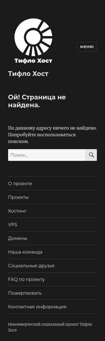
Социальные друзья (31, 265)
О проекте (20, 183)
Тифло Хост (28, 74)
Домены (17, 238)
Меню (87, 46)
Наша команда (25, 252)
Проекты (18, 197)
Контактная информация (37, 306)
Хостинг (17, 211)
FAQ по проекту (26, 279)
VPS (12, 224)
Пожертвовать (25, 293)
